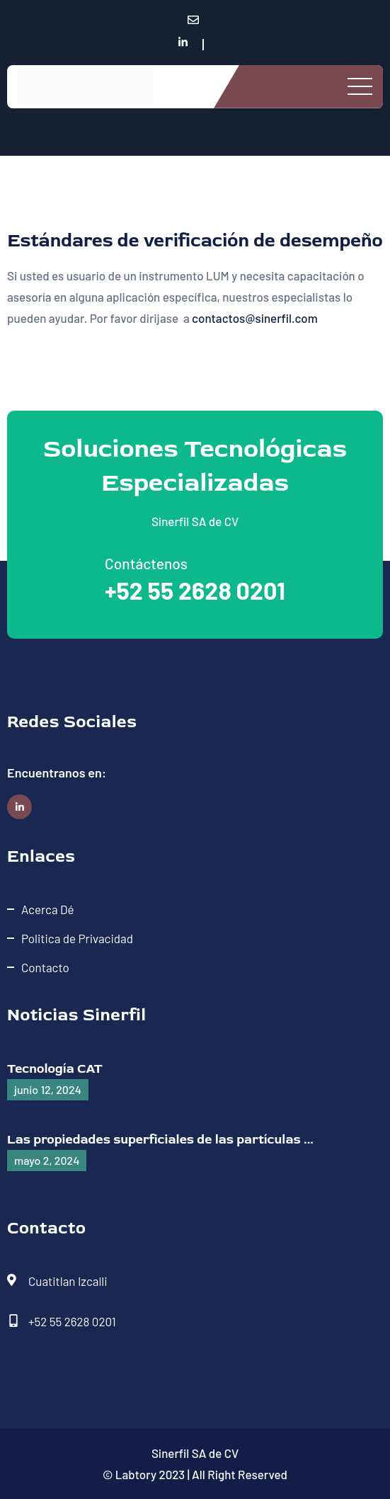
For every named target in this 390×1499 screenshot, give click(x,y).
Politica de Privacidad (77, 938)
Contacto (45, 967)
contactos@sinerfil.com (255, 318)
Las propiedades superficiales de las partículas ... (160, 1140)
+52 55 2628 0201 (195, 590)
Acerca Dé (47, 909)
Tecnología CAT (55, 1069)
